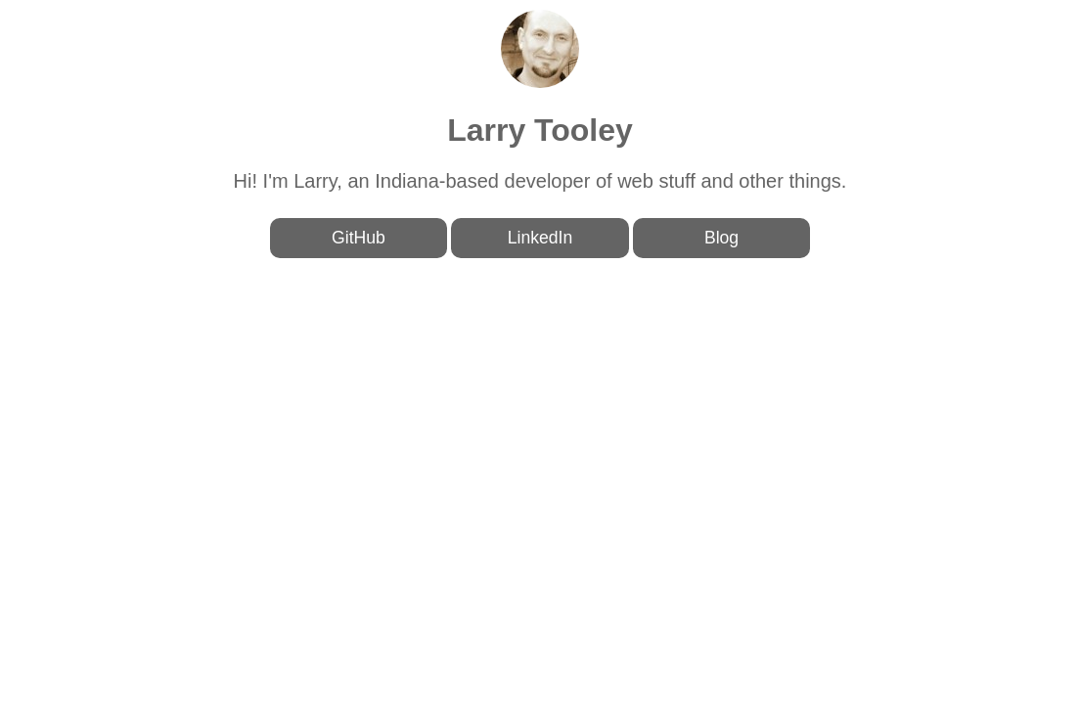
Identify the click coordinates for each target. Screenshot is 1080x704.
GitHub (358, 237)
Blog (721, 237)
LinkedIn (540, 237)
